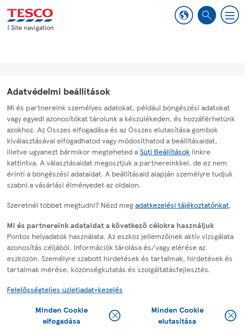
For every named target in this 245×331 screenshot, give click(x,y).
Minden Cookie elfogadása (77, 315)
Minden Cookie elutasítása (193, 315)
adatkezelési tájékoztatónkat (182, 205)
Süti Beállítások (165, 151)
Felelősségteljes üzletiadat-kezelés (65, 289)
